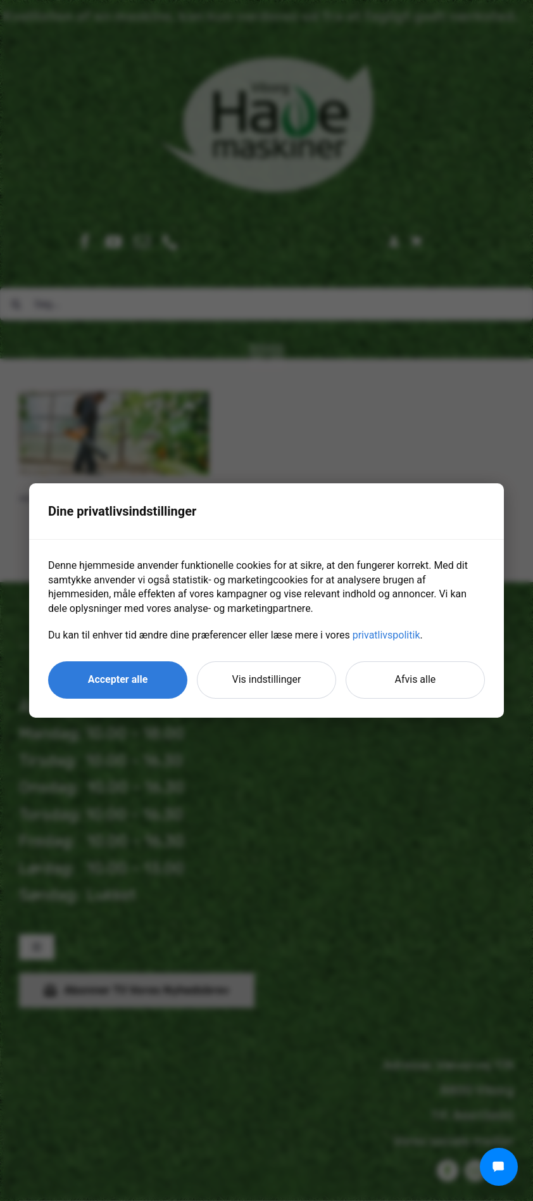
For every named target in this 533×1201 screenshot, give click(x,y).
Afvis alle (415, 679)
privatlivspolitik (386, 635)
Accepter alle (118, 679)
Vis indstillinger (266, 679)
